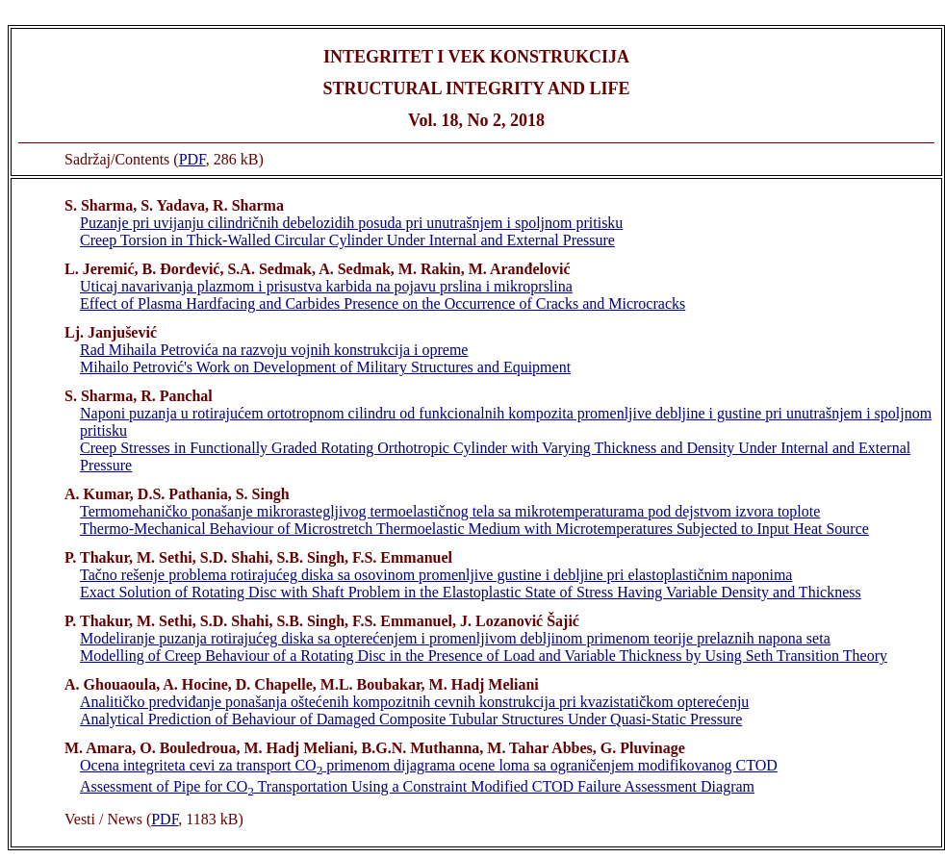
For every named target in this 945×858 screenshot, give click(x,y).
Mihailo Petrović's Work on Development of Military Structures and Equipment (325, 367)
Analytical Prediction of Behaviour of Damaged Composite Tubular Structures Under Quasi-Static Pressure (411, 719)
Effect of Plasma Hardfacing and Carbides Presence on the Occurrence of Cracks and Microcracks (382, 303)
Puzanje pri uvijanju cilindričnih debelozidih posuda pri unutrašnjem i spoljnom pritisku (351, 222)
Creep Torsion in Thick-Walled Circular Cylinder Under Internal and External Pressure (347, 240)
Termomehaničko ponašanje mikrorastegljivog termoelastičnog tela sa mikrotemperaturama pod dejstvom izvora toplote (450, 511)
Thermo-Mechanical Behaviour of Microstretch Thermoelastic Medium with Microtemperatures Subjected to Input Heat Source (474, 528)
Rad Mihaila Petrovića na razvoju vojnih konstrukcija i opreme (274, 349)
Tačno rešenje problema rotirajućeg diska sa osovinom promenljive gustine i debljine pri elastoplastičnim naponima (436, 575)
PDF (192, 159)
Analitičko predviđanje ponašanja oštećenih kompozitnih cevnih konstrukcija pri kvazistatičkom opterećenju (414, 702)
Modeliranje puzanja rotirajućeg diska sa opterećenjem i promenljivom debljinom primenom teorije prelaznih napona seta (455, 638)
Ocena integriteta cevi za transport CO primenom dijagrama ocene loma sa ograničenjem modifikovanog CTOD (429, 765)
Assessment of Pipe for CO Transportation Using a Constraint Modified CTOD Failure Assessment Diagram (417, 786)
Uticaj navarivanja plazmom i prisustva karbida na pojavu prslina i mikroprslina (326, 286)
